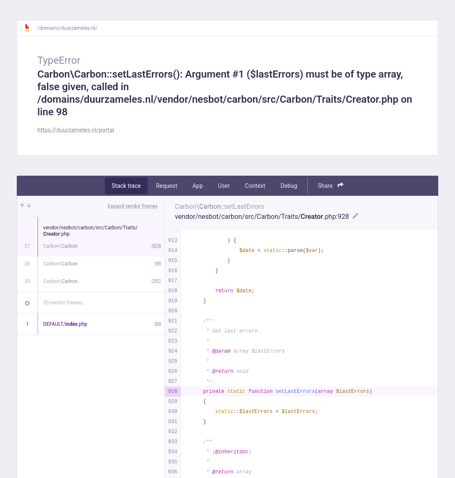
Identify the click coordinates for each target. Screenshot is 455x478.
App (197, 185)
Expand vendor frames (133, 206)
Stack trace (126, 185)
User (224, 185)
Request (166, 185)
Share (330, 185)
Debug (289, 185)
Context (255, 185)
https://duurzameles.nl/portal (75, 130)
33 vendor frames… (64, 303)
